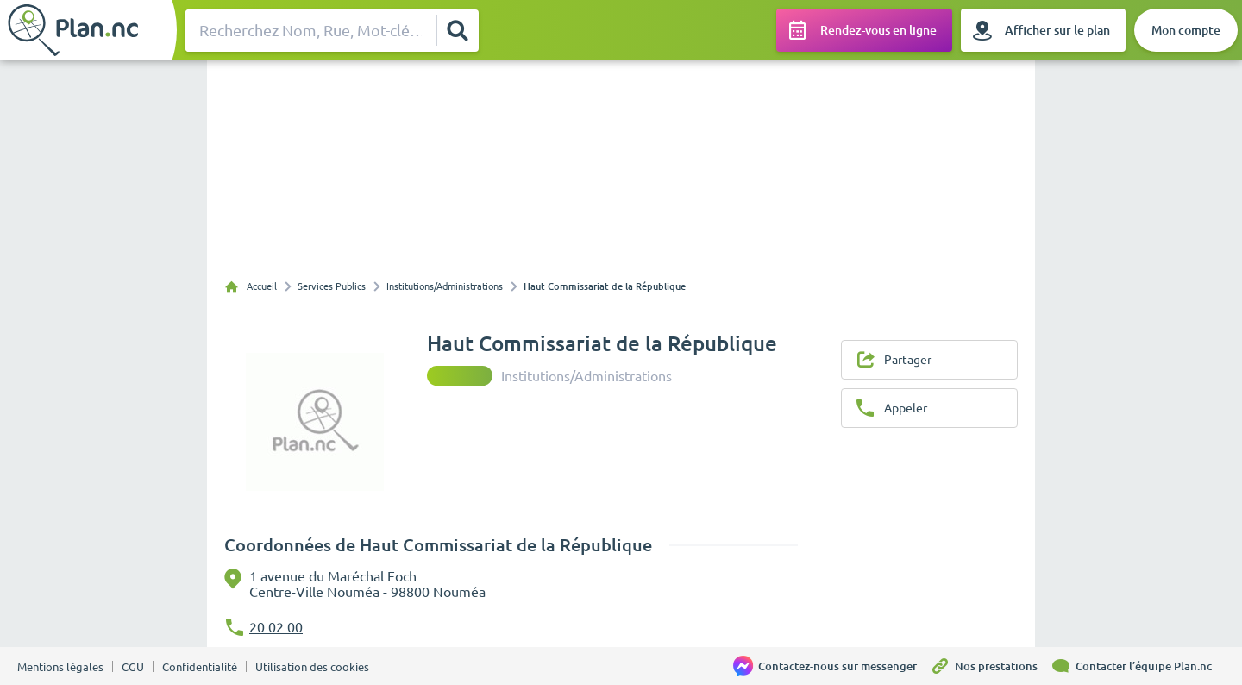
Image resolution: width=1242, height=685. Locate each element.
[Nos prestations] (990, 666)
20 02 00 (276, 627)
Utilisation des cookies (312, 667)
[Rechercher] (457, 30)
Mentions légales (60, 667)
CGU (133, 667)
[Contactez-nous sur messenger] (831, 666)
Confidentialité (199, 667)
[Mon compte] (1185, 30)
